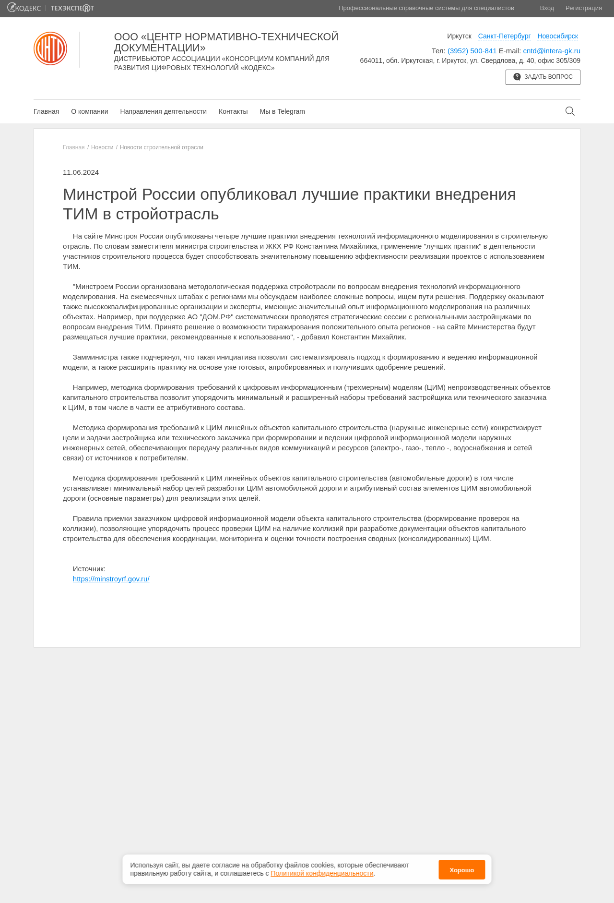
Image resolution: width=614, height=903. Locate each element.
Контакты (233, 111)
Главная (46, 111)
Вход (547, 8)
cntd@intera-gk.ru (551, 51)
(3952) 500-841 (472, 51)
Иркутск (459, 36)
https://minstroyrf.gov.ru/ (111, 579)
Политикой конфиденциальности (322, 870)
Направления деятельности (163, 111)
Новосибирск (557, 36)
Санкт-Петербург (504, 36)
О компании (89, 111)
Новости (102, 147)
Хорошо (461, 866)
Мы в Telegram (282, 111)
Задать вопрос (543, 77)
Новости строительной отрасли (161, 147)
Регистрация (584, 8)
